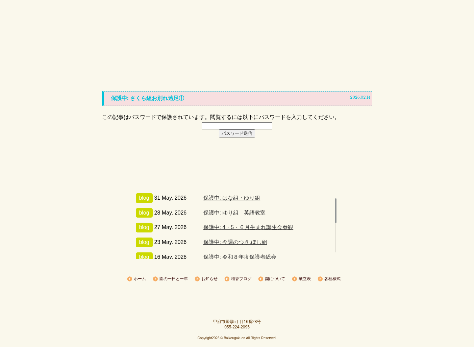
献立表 (326, 44)
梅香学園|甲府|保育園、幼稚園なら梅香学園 (237, 20)
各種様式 (371, 44)
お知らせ (189, 44)
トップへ (237, 268)
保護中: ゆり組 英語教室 (234, 213)
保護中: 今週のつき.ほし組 (235, 242)
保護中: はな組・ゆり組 (231, 198)
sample (237, 298)
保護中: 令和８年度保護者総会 (240, 257)
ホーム (98, 44)
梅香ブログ (234, 44)
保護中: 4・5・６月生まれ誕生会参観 (248, 227)
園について (280, 44)
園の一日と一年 (143, 44)
